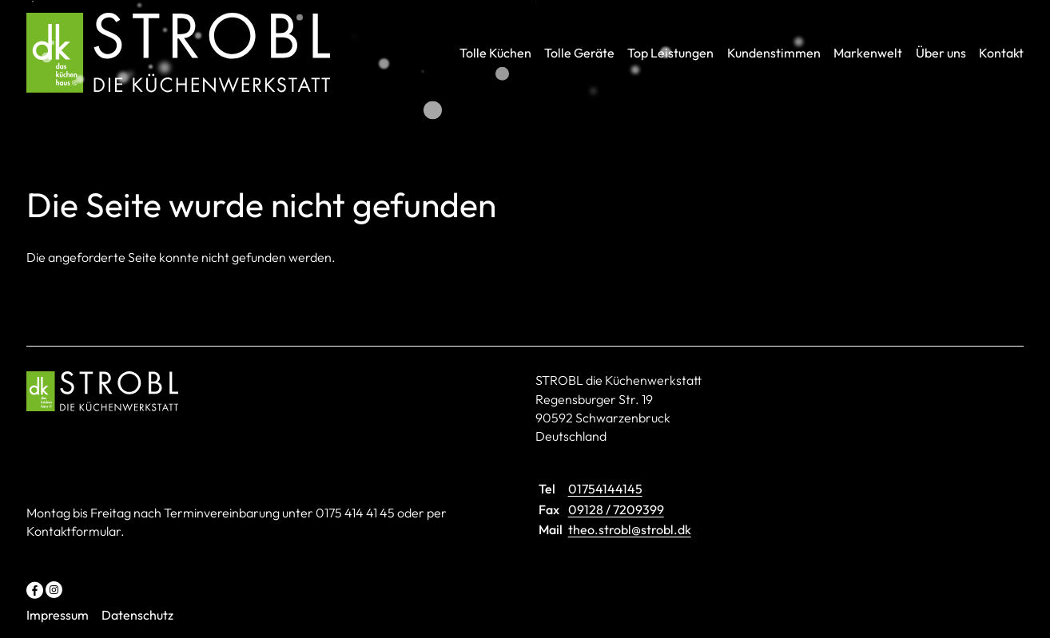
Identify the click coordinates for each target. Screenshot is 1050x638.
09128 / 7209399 (616, 509)
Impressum (57, 615)
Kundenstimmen (774, 53)
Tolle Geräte (579, 53)
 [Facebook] (34, 589)
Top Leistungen (670, 53)
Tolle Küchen (495, 53)
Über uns (941, 53)
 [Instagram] (54, 589)
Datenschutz (137, 615)
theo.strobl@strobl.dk (629, 529)
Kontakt (1001, 53)
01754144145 (605, 489)
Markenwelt (867, 53)
